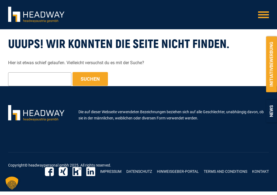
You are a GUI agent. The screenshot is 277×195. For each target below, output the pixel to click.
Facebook (49, 171)
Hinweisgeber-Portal (178, 171)
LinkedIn (90, 171)
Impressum (110, 171)
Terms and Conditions (225, 171)
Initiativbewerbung (271, 64)
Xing (63, 171)
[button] (12, 183)
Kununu (76, 171)
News (271, 111)
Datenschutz (139, 171)
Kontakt (260, 171)
